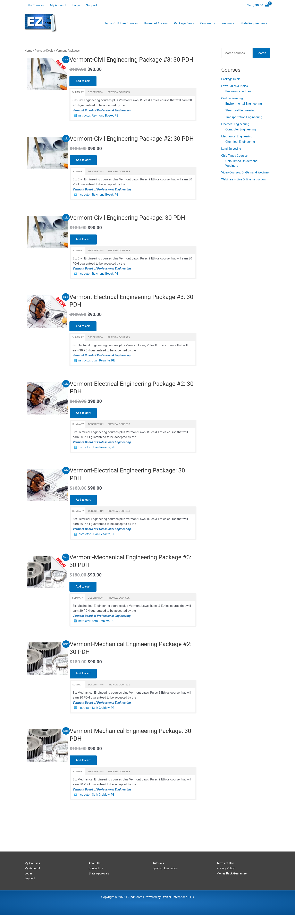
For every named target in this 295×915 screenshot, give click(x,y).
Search (261, 53)
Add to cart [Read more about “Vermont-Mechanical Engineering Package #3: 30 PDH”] (83, 607)
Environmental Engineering (243, 103)
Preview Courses (119, 101)
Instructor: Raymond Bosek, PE (98, 124)
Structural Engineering (240, 110)
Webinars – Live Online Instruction (244, 184)
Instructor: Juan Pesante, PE (97, 378)
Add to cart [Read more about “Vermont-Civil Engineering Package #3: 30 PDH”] (83, 89)
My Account (58, 5)
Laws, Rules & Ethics (235, 86)
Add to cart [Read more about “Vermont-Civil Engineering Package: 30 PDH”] (83, 256)
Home (28, 50)
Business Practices (238, 91)
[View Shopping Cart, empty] (257, 5)
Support (91, 5)
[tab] (77, 100)
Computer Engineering (240, 129)
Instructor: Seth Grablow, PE (97, 641)
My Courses (36, 5)
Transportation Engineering (243, 117)
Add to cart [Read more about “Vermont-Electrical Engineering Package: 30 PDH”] (83, 519)
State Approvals (99, 873)
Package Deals (44, 50)
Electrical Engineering (236, 124)
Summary (78, 101)
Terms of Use (226, 863)
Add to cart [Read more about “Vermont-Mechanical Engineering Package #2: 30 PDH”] (83, 694)
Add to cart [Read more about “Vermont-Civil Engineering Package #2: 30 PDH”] (83, 177)
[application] (213, 23)
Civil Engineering (232, 98)
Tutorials (159, 863)
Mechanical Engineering (237, 136)
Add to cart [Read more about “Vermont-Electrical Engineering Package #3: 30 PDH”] (83, 344)
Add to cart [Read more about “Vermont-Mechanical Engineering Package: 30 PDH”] (83, 782)
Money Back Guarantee (232, 873)
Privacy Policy (226, 868)
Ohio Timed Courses (235, 156)
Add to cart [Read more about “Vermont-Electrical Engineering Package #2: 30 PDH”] (83, 432)
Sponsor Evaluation (166, 868)
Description (95, 101)
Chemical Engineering (240, 142)
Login (76, 5)
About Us (95, 863)
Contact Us (96, 868)
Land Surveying (231, 149)
